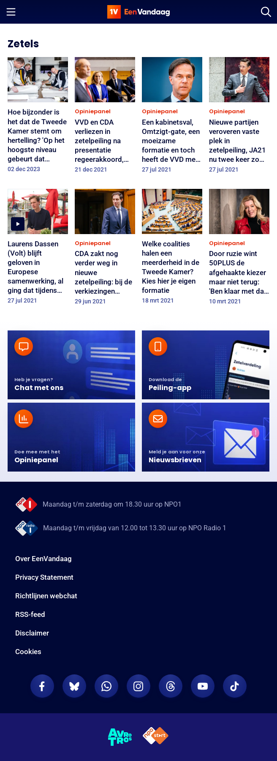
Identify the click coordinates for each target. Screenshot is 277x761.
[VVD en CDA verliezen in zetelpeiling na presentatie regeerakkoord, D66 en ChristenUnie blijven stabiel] (105, 117)
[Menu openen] (11, 12)
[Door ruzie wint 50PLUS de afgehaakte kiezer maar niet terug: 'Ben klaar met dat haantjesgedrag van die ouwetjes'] (239, 249)
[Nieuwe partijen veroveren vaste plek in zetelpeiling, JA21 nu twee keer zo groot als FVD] (239, 117)
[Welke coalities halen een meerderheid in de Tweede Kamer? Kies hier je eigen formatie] (172, 249)
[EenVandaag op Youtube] (203, 686)
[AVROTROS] (120, 737)
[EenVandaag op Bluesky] (74, 686)
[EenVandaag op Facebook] (42, 686)
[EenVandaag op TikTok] (235, 686)
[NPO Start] (155, 737)
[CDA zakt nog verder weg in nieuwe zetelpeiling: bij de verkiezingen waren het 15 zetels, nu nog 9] (105, 249)
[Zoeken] (266, 12)
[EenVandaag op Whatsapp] (106, 686)
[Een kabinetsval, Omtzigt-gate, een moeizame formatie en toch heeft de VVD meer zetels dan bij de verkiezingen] (172, 117)
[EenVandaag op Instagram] (138, 686)
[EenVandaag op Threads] (170, 686)
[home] (138, 12)
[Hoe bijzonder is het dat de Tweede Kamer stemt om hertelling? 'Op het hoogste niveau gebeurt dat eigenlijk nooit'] (38, 117)
